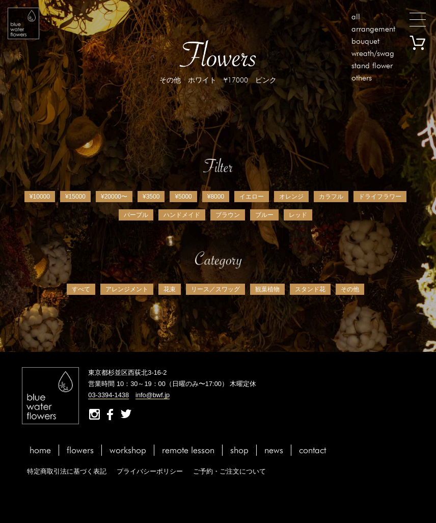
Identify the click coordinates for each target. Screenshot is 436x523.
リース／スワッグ (215, 289)
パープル (136, 214)
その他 (350, 289)
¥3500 (151, 196)
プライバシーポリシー (150, 471)
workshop (128, 450)
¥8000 (215, 196)
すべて (81, 289)
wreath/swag (372, 53)
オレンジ (291, 196)
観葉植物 (267, 289)
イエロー (251, 196)
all (355, 16)
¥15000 (75, 196)
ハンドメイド (182, 214)
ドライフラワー (380, 196)
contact (312, 450)
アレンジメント (126, 289)
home (40, 450)
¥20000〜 (114, 196)
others (361, 77)
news (273, 450)
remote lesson (188, 450)
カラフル (331, 196)
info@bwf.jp (152, 395)
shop (239, 450)
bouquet (365, 41)
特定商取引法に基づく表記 (66, 471)
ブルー (264, 214)
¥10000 (40, 196)
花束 (170, 289)
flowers (80, 450)
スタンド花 (310, 289)
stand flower (372, 65)
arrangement (373, 29)
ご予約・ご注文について (229, 471)
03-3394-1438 (108, 395)
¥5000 (183, 196)
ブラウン (227, 214)
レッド (298, 214)
